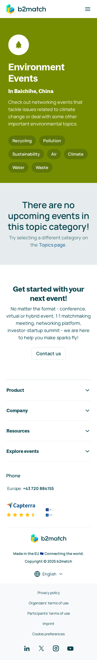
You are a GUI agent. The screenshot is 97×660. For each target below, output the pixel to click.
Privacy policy (49, 592)
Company (48, 411)
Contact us (48, 353)
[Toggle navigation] (87, 9)
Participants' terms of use (48, 613)
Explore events (48, 451)
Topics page (52, 245)
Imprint (48, 623)
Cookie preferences (48, 633)
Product (48, 390)
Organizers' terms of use (49, 602)
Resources (48, 431)
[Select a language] (48, 574)
